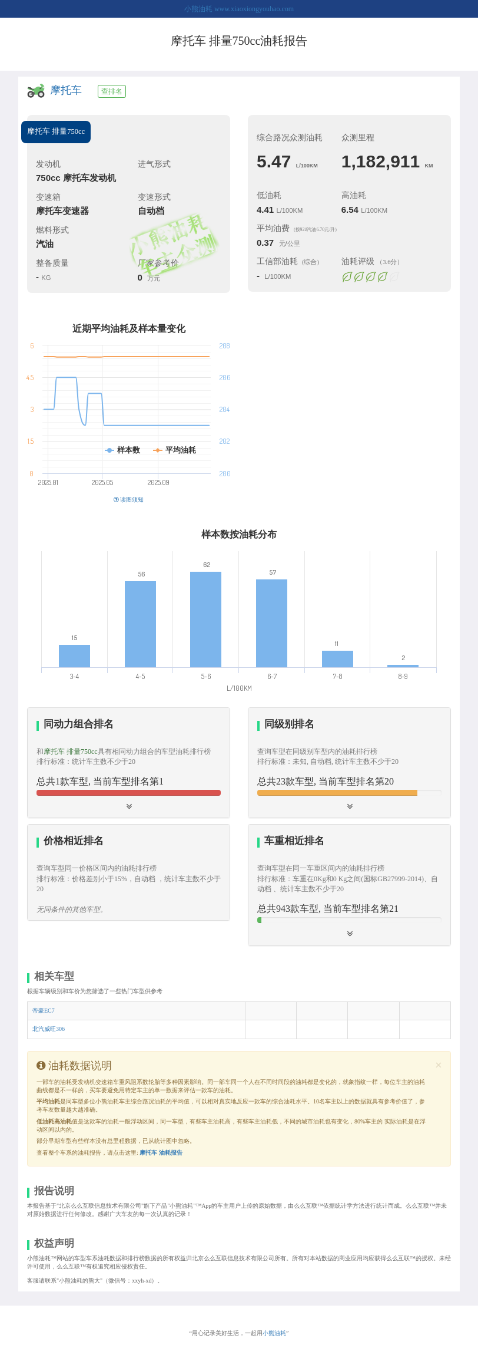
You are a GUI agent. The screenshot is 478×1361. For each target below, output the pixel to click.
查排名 (111, 91)
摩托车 (66, 90)
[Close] (438, 1065)
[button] (128, 763)
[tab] (129, 763)
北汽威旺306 (48, 1029)
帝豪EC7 (43, 1010)
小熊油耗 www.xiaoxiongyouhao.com (239, 9)
